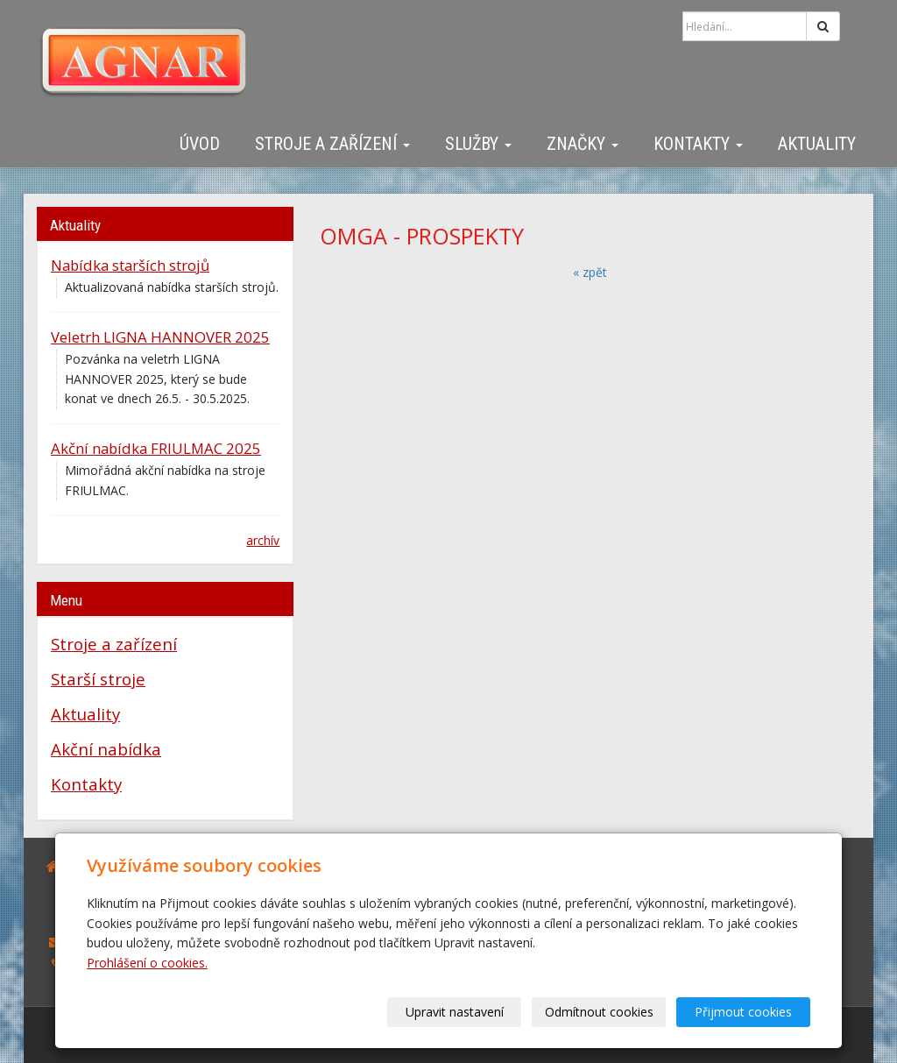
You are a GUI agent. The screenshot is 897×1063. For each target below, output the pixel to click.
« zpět (590, 272)
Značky (582, 143)
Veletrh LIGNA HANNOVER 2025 (160, 337)
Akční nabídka (106, 749)
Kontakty (698, 143)
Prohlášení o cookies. (147, 962)
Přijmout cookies (743, 1011)
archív (262, 540)
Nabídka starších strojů (130, 265)
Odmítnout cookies (599, 1011)
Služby (478, 143)
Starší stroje (98, 679)
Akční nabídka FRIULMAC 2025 (156, 448)
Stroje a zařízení (332, 143)
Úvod (200, 143)
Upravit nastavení (455, 1011)
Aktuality (817, 143)
